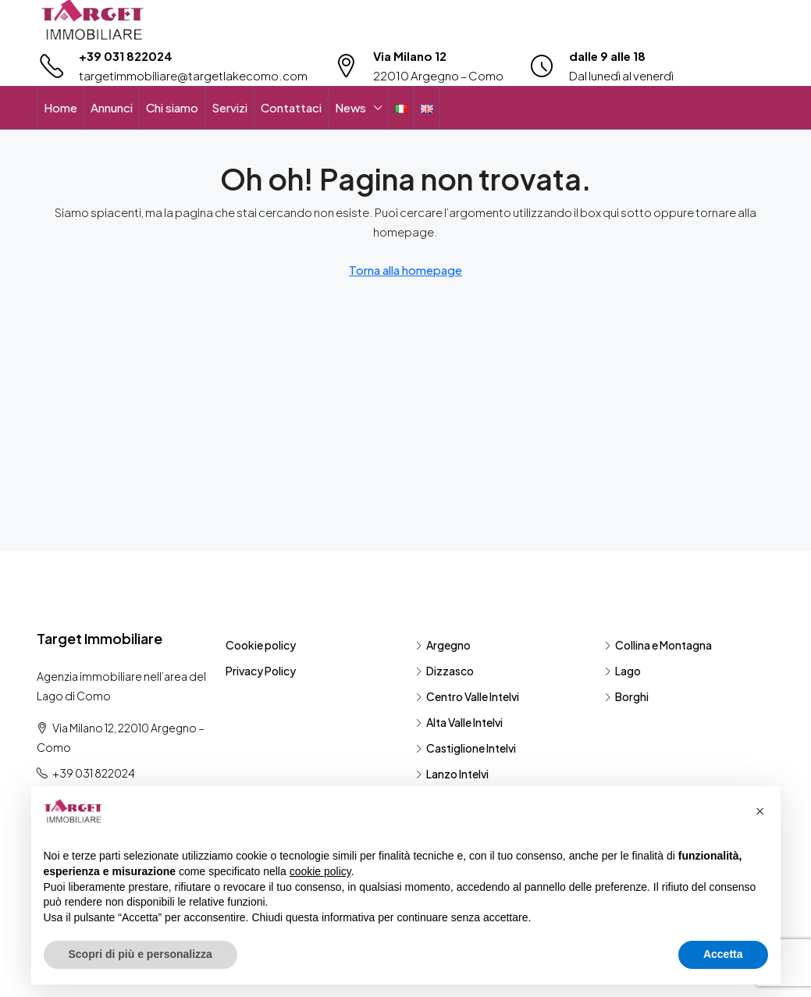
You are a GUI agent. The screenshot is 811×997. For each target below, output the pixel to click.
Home (60, 107)
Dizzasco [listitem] (444, 671)
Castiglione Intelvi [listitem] (465, 748)
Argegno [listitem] (443, 645)
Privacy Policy (261, 671)
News (350, 107)
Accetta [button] (723, 954)
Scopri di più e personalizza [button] (140, 954)
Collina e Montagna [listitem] (658, 645)
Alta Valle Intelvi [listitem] (459, 722)
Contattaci (291, 107)
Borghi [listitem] (626, 696)
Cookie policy (261, 645)
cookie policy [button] (320, 871)
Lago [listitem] (622, 671)
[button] (760, 811)
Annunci (112, 107)
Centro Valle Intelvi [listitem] (467, 696)
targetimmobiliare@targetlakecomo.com (193, 75)
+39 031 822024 (126, 55)
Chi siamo (172, 107)
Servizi (229, 107)
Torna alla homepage (405, 269)
